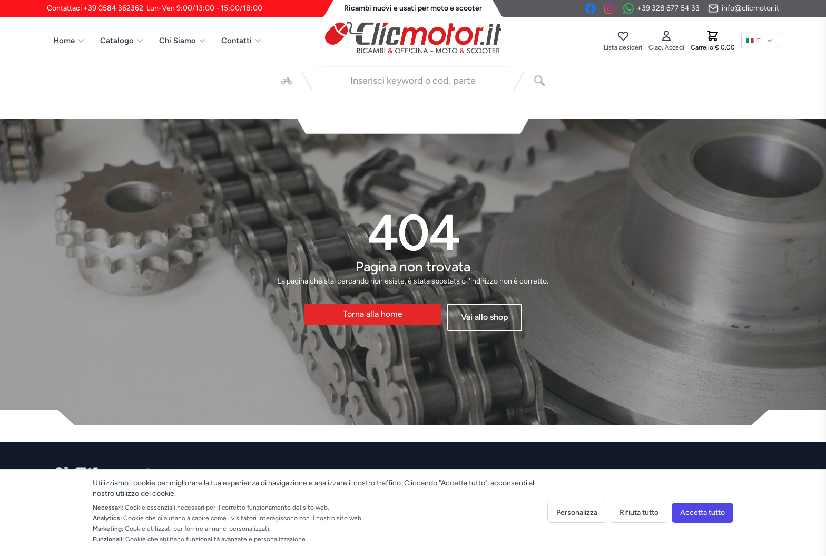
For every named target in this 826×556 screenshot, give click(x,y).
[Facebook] (590, 8)
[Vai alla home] (413, 37)
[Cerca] (539, 81)
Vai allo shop (484, 317)
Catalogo (122, 40)
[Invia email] (743, 8)
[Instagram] (609, 8)
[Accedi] (666, 41)
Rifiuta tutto (639, 512)
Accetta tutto (702, 512)
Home (69, 40)
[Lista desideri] (623, 41)
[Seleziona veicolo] (286, 81)
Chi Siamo (182, 40)
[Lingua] (760, 40)
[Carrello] (713, 41)
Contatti (241, 40)
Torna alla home (372, 314)
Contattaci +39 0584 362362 (154, 8)
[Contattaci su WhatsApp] (661, 8)
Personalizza (576, 512)
